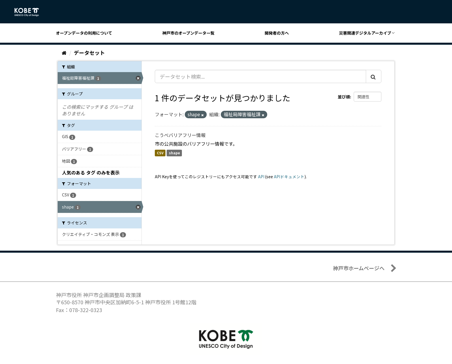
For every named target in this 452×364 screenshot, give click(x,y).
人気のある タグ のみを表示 (91, 172)
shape (174, 153)
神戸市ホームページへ (359, 268)
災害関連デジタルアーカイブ (365, 33)
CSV (160, 153)
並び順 (344, 97)
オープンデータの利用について (84, 33)
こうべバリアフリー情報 (180, 135)
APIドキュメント (289, 176)
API (261, 176)
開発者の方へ (277, 33)
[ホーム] (64, 52)
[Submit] (373, 76)
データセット (89, 52)
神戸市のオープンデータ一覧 (188, 33)
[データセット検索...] (260, 76)
